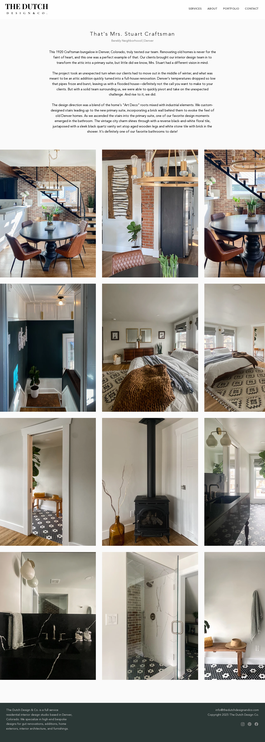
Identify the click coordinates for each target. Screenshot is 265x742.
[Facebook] (256, 724)
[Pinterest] (249, 724)
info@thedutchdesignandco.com (237, 710)
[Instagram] (242, 724)
